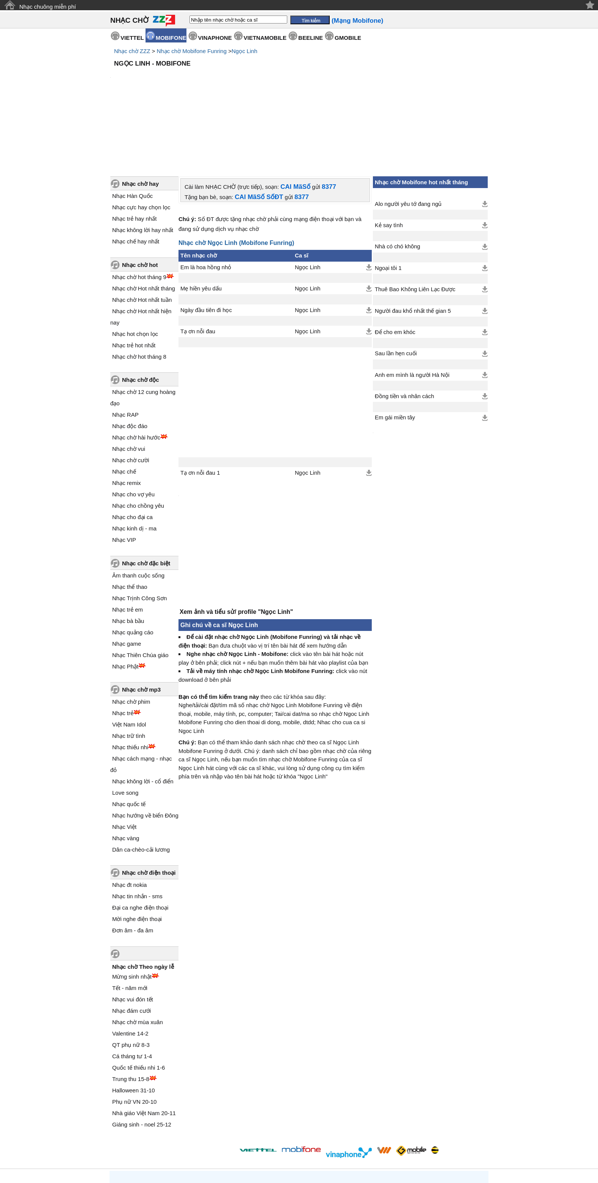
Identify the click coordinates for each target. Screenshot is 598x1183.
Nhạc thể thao (129, 522)
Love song (125, 728)
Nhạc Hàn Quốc (132, 131)
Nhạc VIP (124, 475)
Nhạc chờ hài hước (136, 373)
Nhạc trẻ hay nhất (134, 154)
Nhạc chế (124, 407)
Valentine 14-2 (130, 969)
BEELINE (310, 38)
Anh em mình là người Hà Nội (412, 311)
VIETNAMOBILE (265, 38)
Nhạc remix (126, 418)
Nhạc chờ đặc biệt (146, 499)
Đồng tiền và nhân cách (404, 332)
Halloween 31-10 (133, 1026)
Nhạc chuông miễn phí (47, 6)
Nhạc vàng (125, 773)
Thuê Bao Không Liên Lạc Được (415, 225)
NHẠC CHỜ (129, 20)
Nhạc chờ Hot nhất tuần (142, 235)
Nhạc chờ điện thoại (148, 808)
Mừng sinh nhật (132, 912)
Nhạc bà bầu (128, 556)
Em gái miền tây (395, 353)
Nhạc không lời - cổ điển (143, 717)
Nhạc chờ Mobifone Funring (192, 51)
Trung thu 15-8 (130, 1014)
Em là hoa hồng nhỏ (205, 203)
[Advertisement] (299, 91)
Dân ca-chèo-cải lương (141, 785)
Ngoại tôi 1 (388, 204)
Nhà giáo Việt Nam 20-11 (144, 1048)
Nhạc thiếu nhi (130, 682)
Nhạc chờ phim (131, 637)
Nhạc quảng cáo (132, 568)
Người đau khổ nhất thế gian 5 (413, 246)
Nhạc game (126, 579)
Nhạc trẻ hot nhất (133, 281)
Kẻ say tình (389, 161)
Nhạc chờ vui (128, 384)
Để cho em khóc (395, 268)
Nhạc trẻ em (127, 545)
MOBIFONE (171, 38)
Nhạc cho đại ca (132, 452)
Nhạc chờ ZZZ (132, 51)
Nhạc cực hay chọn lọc (141, 143)
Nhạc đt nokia (129, 820)
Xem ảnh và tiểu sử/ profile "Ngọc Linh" (236, 551)
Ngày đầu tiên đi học (206, 246)
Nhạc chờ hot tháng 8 (139, 292)
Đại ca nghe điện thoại (140, 843)
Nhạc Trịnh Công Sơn (139, 533)
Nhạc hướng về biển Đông (145, 751)
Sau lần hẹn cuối (396, 289)
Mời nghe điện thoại (137, 854)
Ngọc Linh (244, 51)
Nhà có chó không (397, 182)
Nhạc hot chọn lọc (135, 269)
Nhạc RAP (125, 350)
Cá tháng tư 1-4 (132, 991)
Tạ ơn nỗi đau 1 (200, 408)
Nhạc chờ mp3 (141, 625)
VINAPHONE (215, 38)
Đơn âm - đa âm (132, 866)
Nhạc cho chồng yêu (138, 441)
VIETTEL (132, 38)
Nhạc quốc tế (129, 739)
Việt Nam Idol (129, 660)
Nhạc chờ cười (130, 395)
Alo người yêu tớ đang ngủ (408, 139)
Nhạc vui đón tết (132, 935)
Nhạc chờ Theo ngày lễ (143, 902)
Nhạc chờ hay (140, 119)
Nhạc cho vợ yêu (133, 430)
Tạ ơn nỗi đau (197, 267)
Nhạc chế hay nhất (135, 177)
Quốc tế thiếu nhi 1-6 (138, 1003)
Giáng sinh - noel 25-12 (141, 1060)
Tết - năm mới (129, 923)
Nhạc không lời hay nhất (142, 165)
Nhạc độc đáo (129, 361)
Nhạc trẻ (122, 648)
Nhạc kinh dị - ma (134, 464)
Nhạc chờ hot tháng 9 (139, 212)
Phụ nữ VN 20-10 (134, 1037)
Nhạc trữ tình (128, 671)
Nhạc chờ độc (140, 315)
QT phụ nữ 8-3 (131, 980)
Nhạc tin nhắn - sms (137, 831)
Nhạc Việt (124, 762)
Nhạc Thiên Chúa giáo (140, 590)
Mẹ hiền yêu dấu (201, 224)
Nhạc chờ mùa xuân (137, 957)
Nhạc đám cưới (131, 946)
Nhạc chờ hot (140, 200)
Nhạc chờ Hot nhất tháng (143, 224)
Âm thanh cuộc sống (138, 511)
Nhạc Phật (125, 602)
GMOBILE (348, 38)
